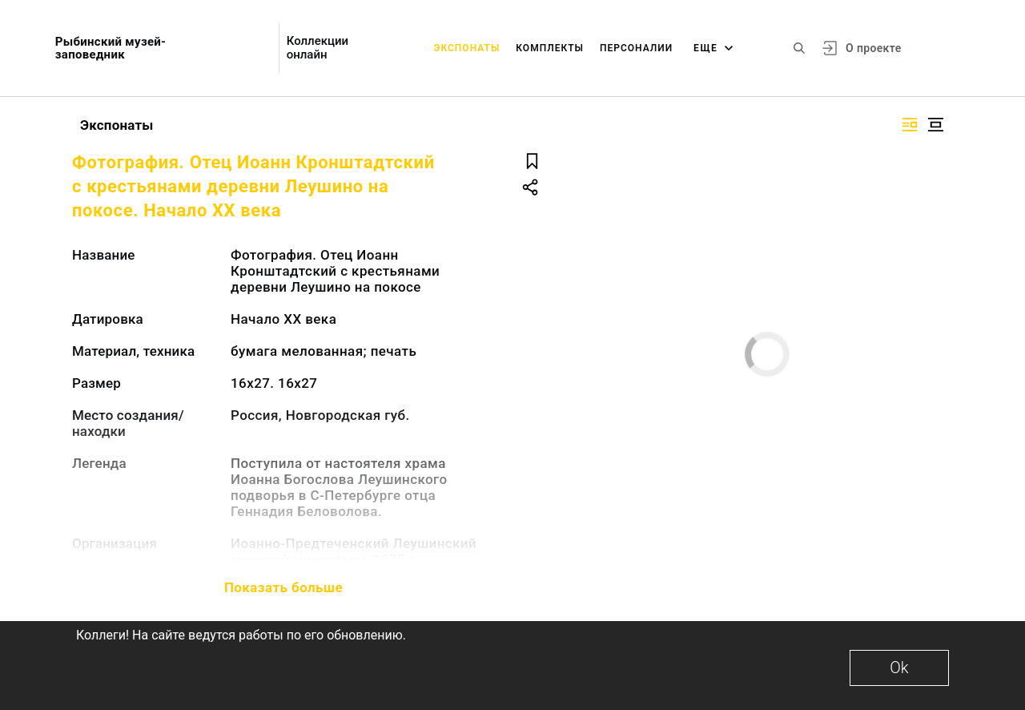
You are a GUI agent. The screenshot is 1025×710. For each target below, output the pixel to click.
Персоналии (636, 48)
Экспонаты (467, 48)
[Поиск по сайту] (799, 48)
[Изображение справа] (909, 124)
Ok (899, 667)
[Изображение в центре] (935, 124)
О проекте (873, 48)
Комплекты (550, 48)
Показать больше (283, 587)
